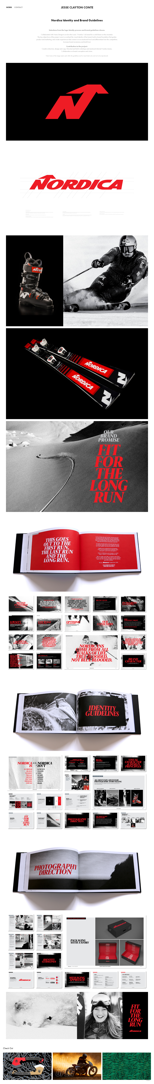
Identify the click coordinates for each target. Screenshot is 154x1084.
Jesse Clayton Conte (77, 7)
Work (9, 7)
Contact (18, 7)
